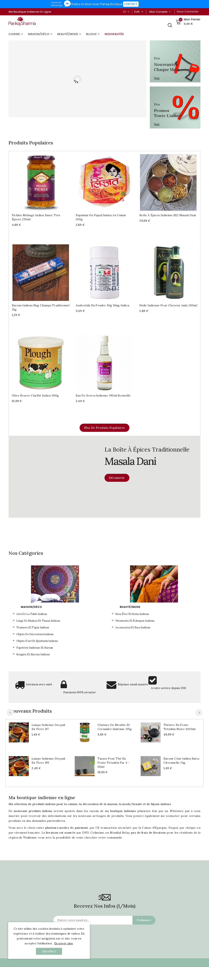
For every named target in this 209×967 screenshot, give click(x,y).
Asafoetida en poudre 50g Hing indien (102, 305)
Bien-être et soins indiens (132, 614)
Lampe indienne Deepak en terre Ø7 (48, 727)
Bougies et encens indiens (33, 654)
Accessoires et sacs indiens (132, 627)
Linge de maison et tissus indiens (38, 621)
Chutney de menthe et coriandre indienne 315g (115, 727)
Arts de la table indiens (31, 614)
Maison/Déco (40, 34)
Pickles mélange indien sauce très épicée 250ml (36, 217)
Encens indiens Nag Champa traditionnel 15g (41, 307)
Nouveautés (114, 34)
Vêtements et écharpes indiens (135, 621)
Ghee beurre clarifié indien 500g (35, 395)
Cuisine (16, 34)
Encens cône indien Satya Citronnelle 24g (181, 760)
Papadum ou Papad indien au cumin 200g (101, 217)
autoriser (49, 951)
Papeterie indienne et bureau (34, 647)
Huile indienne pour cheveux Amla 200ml (168, 305)
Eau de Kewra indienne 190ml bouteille (103, 395)
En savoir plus (63, 943)
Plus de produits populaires (104, 428)
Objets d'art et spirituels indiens (37, 641)
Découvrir (117, 478)
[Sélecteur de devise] (142, 12)
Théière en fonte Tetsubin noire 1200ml (179, 727)
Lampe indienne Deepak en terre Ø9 (48, 760)
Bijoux (93, 34)
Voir (157, 78)
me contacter (170, 816)
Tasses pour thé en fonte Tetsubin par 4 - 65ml (113, 763)
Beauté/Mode (69, 34)
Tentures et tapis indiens (32, 627)
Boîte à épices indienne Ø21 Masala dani (167, 215)
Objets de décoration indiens (34, 634)
